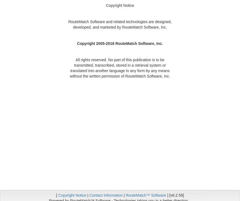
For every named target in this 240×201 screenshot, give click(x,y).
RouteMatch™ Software (146, 195)
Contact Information (106, 195)
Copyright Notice (72, 195)
